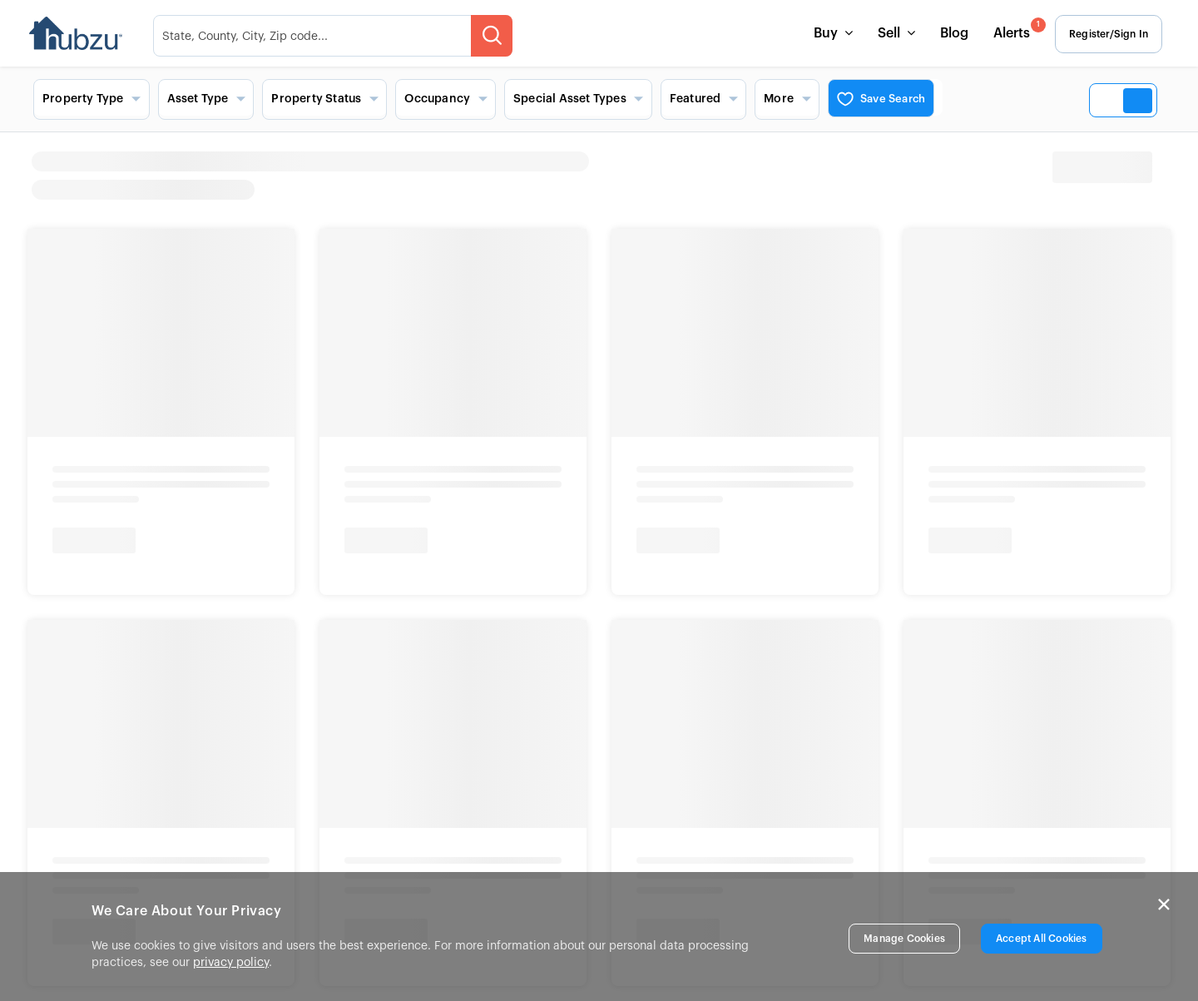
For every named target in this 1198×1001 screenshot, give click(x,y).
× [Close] (1164, 904)
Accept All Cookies (1041, 939)
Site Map (272, 575)
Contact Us (280, 506)
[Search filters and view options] (599, 99)
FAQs (261, 552)
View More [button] (617, 575)
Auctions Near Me (644, 506)
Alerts (1014, 28)
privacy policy (231, 963)
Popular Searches (649, 477)
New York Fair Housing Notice (149, 848)
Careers (96, 529)
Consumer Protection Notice (357, 816)
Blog (950, 33)
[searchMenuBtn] (496, 36)
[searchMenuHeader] (337, 36)
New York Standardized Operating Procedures (366, 848)
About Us (101, 506)
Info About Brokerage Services (169, 816)
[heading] (745, 175)
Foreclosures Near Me (656, 529)
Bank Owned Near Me (656, 552)
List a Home (282, 529)
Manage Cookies (904, 939)
